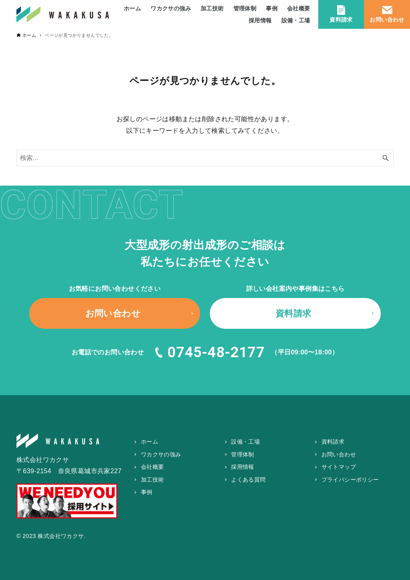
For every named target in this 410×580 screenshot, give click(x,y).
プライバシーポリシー (350, 479)
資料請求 (341, 13)
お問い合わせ (387, 13)
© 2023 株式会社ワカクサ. (51, 536)
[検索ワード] (205, 158)
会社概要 (152, 467)
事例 (147, 492)
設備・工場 (245, 441)
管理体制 (242, 454)
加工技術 (152, 479)
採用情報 (242, 467)
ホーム (149, 441)
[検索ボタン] (386, 158)
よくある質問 (248, 479)
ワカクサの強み (161, 454)
